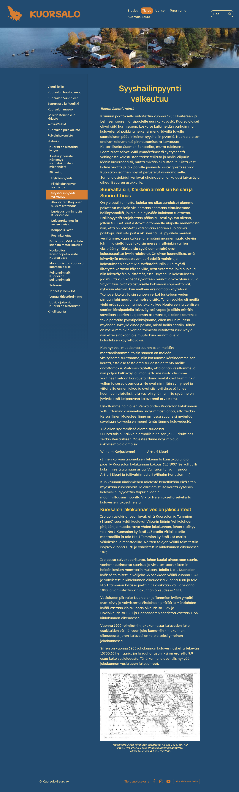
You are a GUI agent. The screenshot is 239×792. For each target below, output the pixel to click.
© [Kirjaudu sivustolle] (41, 781)
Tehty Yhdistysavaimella (186, 781)
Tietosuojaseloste (136, 781)
